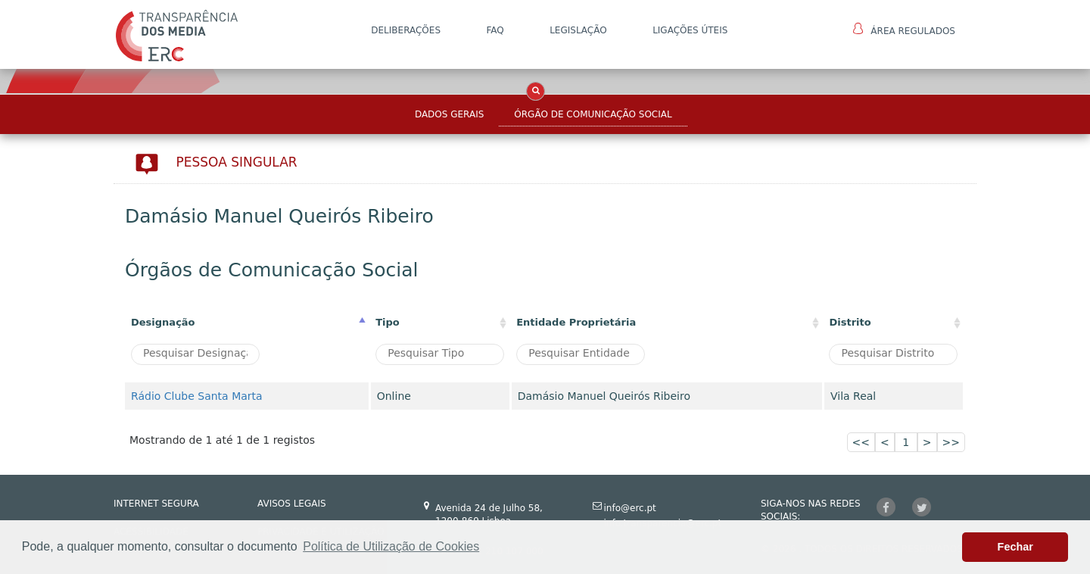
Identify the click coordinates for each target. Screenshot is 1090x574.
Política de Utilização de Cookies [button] (391, 546)
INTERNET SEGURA (156, 503)
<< (861, 442)
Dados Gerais (449, 114)
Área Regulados (904, 29)
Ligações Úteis (689, 30)
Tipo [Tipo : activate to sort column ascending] (387, 322)
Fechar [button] (1015, 547)
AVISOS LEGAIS (291, 503)
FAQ (494, 30)
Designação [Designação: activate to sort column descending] (163, 322)
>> (951, 442)
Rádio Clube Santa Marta (197, 396)
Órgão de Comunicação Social (592, 114)
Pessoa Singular (236, 162)
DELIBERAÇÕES (406, 30)
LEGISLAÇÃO (578, 30)
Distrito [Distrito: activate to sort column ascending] (849, 322)
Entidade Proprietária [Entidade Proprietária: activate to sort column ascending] (576, 322)
